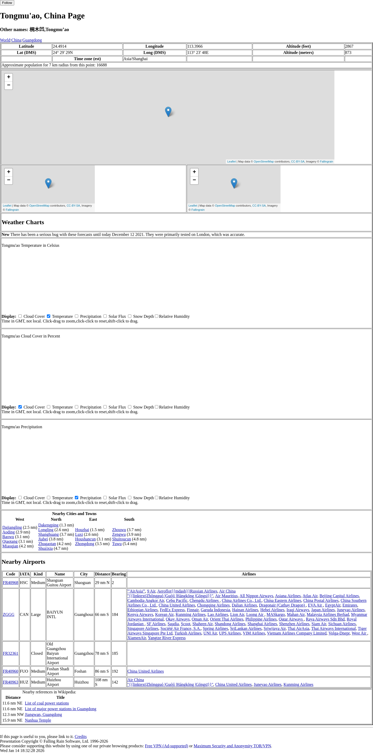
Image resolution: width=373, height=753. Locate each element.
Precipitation (90, 316)
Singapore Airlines (143, 628)
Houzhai (82, 529)
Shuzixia (45, 548)
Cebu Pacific (177, 600)
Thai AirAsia (298, 628)
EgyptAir (332, 605)
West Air (359, 633)
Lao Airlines (217, 614)
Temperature (62, 316)
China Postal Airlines (321, 600)
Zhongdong (84, 543)
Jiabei (43, 539)
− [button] (8, 85)
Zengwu (119, 534)
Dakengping (48, 525)
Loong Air (255, 614)
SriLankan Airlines (245, 628)
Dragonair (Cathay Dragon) (282, 605)
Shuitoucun (121, 539)
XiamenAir (136, 638)
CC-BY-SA (298, 161)
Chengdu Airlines (205, 600)
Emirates (349, 605)
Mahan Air (296, 614)
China (16, 40)
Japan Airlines (323, 610)
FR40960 (10, 671)
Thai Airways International (333, 628)
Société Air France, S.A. (181, 628)
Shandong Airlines (230, 624)
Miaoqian (10, 546)
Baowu (8, 536)
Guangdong (32, 40)
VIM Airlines (254, 633)
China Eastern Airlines (282, 600)
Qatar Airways (291, 619)
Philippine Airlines (260, 619)
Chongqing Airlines (213, 605)
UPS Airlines (230, 633)
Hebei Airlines (272, 610)
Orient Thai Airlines (226, 619)
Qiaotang (10, 541)
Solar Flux (117, 316)
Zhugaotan (47, 543)
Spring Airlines (215, 628)
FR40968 (10, 582)
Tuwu (117, 543)
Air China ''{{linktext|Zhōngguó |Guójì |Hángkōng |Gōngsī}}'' (181, 593)
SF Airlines (156, 624)
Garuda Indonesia (215, 610)
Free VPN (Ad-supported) (166, 746)
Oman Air (200, 619)
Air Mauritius (226, 596)
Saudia (173, 624)
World (5, 40)
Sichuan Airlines (342, 624)
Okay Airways (178, 619)
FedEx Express (172, 610)
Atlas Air (310, 596)
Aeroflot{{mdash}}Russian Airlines (187, 591)
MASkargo (276, 614)
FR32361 (10, 653)
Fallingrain (326, 161)
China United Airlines (177, 605)
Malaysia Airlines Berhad (328, 614)
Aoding (8, 532)
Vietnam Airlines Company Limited (297, 633)
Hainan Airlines (245, 610)
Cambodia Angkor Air (145, 600)
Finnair (193, 610)
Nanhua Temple (38, 720)
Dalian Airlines (244, 605)
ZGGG (8, 614)
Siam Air (318, 624)
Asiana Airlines (288, 596)
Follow (7, 3)
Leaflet (231, 161)
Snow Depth (143, 316)
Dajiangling (12, 527)
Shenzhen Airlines (294, 624)
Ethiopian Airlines (142, 610)
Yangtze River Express (167, 638)
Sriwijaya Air (275, 628)
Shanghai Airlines (262, 624)
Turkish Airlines (187, 633)
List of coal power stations (47, 703)
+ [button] (8, 77)
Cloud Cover (34, 316)
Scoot (185, 624)
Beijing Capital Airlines (339, 596)
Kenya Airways (140, 614)
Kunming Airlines (190, 614)
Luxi (79, 534)
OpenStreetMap (264, 161)
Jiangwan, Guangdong (43, 714)
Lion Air (237, 614)
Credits (81, 736)
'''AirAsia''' (136, 591)
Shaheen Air (202, 624)
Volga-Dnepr (339, 633)
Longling (46, 529)
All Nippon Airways (256, 596)
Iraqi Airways (297, 610)
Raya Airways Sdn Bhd (325, 619)
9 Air (151, 591)
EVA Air (315, 605)
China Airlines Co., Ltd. (242, 600)
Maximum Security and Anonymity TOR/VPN (232, 746)
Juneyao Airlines (351, 610)
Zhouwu (119, 529)
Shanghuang (48, 534)
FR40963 (10, 682)
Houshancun (85, 539)
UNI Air (210, 633)
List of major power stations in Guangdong (60, 709)
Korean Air (164, 614)
